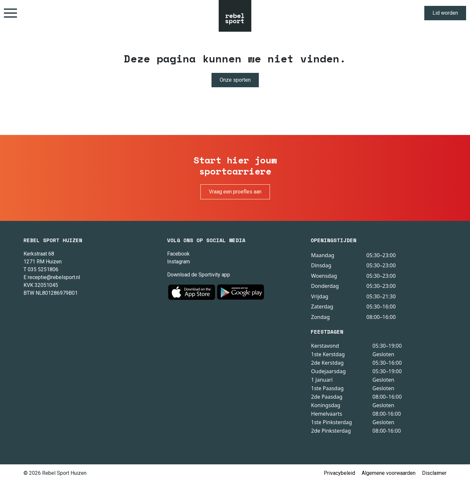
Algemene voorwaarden (388, 473)
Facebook (178, 254)
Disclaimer (434, 473)
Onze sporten (235, 80)
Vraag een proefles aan (235, 192)
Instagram (178, 261)
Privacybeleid (339, 473)
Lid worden (445, 13)
